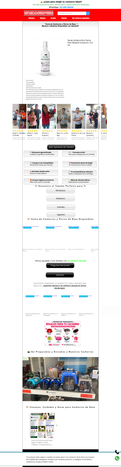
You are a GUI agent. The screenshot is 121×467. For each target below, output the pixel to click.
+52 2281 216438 (66, 7)
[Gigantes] (61, 214)
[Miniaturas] (61, 190)
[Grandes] (61, 206)
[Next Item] (103, 116)
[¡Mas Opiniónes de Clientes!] (61, 147)
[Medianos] (61, 198)
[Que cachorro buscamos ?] (71, 13)
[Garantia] (60, 274)
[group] (61, 239)
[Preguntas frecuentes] (60, 265)
